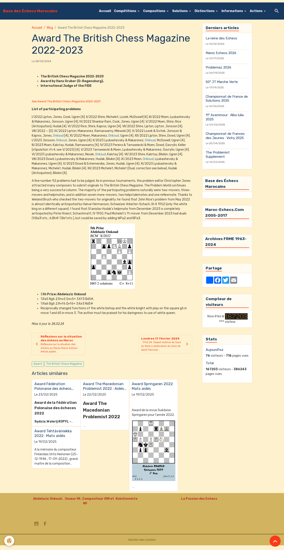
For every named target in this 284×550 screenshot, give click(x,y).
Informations (232, 11)
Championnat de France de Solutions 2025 (227, 99)
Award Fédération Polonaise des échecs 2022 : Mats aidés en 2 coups (53, 390)
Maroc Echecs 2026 (221, 53)
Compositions (154, 11)
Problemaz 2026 (218, 67)
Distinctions (205, 11)
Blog (50, 28)
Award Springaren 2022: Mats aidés (153, 390)
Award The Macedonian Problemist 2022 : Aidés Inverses (103, 390)
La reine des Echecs (221, 38)
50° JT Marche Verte (222, 82)
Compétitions (125, 11)
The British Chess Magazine (64, 368)
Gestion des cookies (142, 544)
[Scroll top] (275, 541)
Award (38, 368)
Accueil (105, 11)
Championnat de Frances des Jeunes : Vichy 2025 (225, 136)
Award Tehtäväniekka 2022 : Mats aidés (53, 438)
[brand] (30, 11)
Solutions (180, 11)
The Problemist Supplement (218, 154)
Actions (256, 11)
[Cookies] (9, 541)
